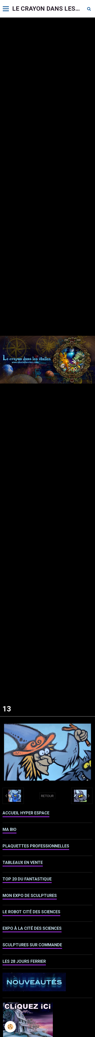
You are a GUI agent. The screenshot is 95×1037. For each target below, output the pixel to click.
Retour (47, 796)
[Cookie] (10, 1026)
